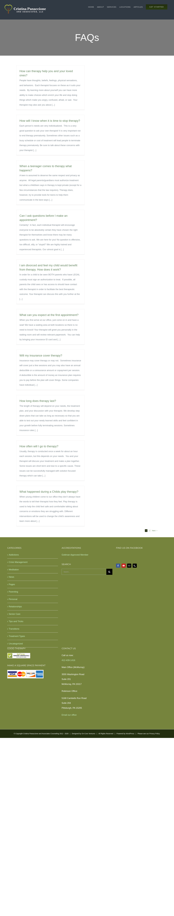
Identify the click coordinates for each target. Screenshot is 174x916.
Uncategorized (16, 643)
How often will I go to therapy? (38, 446)
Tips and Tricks (16, 621)
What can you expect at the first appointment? (48, 315)
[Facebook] (118, 566)
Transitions (14, 629)
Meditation (14, 569)
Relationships (15, 606)
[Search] (109, 572)
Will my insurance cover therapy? (40, 355)
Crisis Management (18, 562)
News (11, 577)
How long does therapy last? (37, 400)
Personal (13, 599)
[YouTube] (124, 566)
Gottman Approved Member (75, 555)
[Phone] (135, 566)
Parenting (13, 592)
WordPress (130, 734)
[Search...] (84, 572)
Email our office (69, 715)
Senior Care (14, 614)
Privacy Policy (154, 734)
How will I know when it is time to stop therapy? (49, 120)
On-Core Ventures (88, 734)
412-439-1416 (68, 660)
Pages (12, 584)
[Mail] (129, 566)
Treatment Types (17, 636)
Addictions (14, 555)
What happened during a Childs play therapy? (48, 491)
